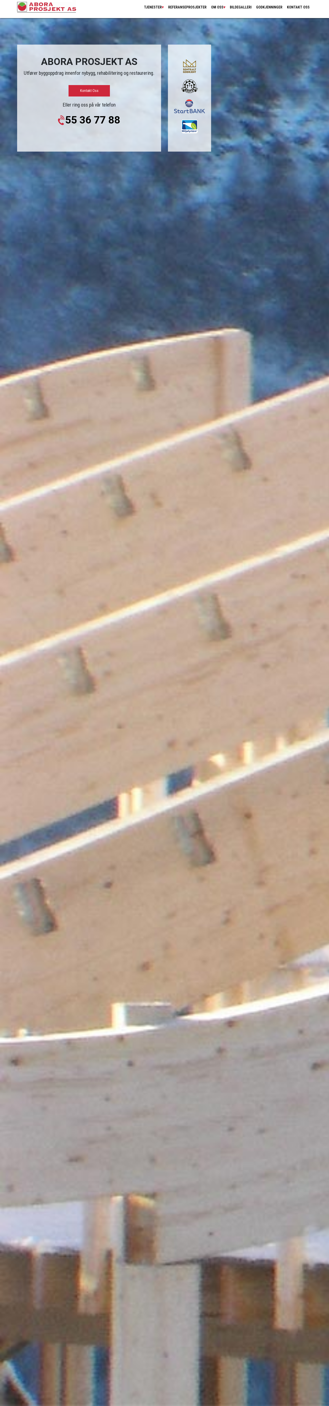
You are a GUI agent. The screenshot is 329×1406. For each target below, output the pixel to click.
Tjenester (153, 7)
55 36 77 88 (92, 120)
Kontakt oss (89, 90)
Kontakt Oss (298, 7)
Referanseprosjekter (187, 7)
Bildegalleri (241, 7)
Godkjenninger (269, 7)
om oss (217, 7)
